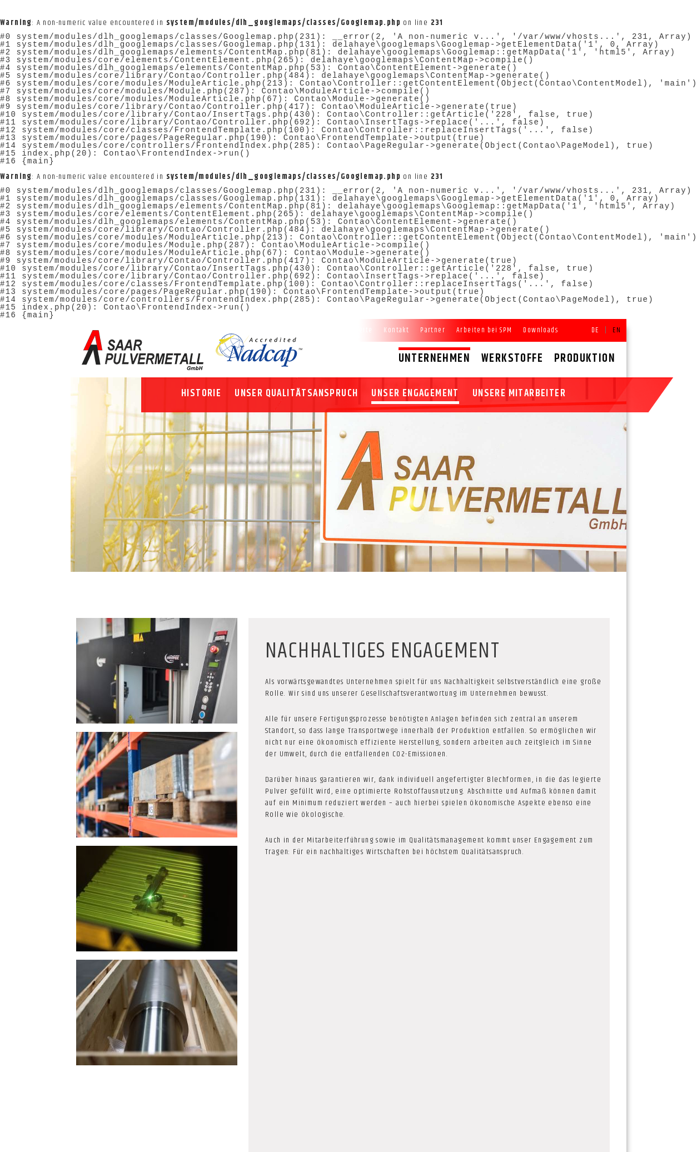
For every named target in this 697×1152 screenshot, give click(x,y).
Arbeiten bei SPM (484, 330)
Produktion (584, 358)
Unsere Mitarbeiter (519, 393)
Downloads (540, 330)
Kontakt (396, 330)
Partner (432, 330)
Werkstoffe (512, 358)
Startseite (356, 330)
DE (595, 330)
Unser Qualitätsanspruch (296, 393)
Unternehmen (434, 358)
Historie (201, 393)
